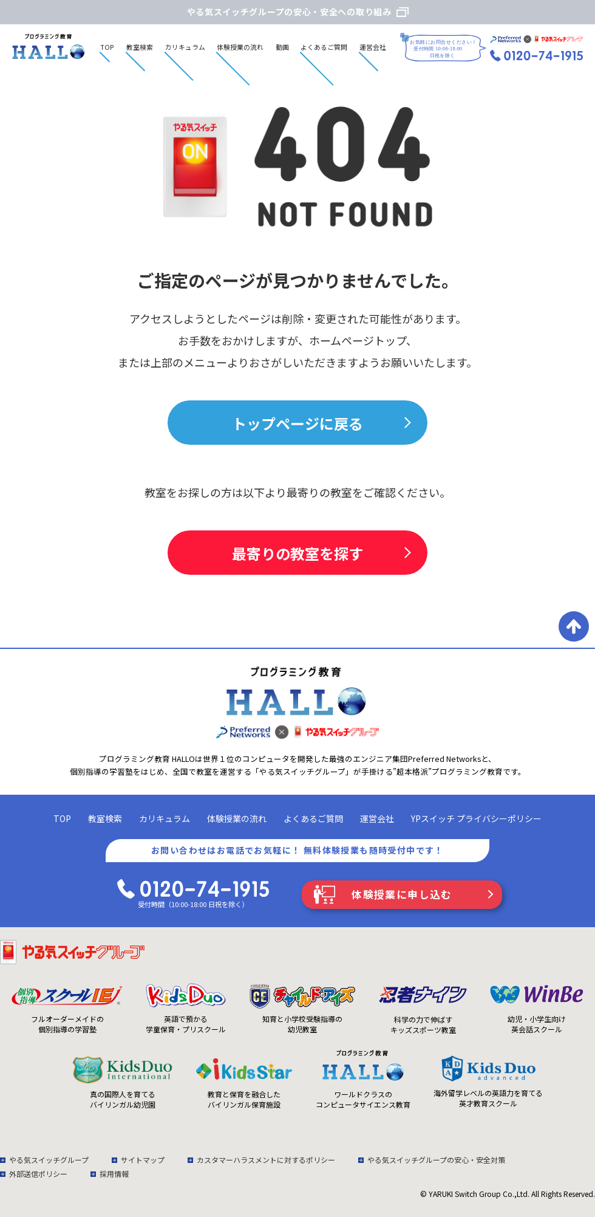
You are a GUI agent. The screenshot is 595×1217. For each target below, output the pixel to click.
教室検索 (139, 47)
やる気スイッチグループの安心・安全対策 (436, 1159)
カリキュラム (185, 47)
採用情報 (114, 1173)
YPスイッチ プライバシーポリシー (476, 818)
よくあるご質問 (324, 47)
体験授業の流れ (240, 47)
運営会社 (372, 47)
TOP (107, 47)
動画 (282, 47)
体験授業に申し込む (402, 894)
